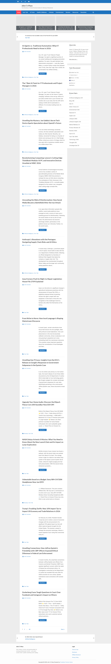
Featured (71, 112)
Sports (71, 133)
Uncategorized (73, 145)
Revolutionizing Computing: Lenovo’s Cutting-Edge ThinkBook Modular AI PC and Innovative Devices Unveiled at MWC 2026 (42, 160)
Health (71, 115)
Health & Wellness (42, 12)
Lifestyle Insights (73, 121)
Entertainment (59, 12)
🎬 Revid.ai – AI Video (74, 77)
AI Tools (32, 12)
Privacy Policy (75, 657)
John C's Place (27, 6)
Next (62, 629)
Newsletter (83, 12)
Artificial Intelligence (28, 77)
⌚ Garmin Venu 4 (73, 75)
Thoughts (71, 142)
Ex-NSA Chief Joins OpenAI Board (34, 637)
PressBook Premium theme (66, 662)
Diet (70, 103)
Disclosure (74, 652)
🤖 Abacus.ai (72, 83)
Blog (70, 101)
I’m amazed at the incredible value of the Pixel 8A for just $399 (41, 35)
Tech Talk (25, 12)
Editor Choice (73, 106)
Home (18, 12)
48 (29, 629)
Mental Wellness (73, 124)
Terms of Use (75, 649)
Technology (72, 139)
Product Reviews (73, 127)
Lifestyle (51, 12)
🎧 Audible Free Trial (73, 72)
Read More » (43, 74)
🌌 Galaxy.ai (72, 80)
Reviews (68, 12)
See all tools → (72, 85)
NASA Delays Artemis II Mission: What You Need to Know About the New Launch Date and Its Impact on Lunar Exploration (42, 442)
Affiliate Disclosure (76, 654)
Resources (75, 12)
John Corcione (27, 51)
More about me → (73, 59)
